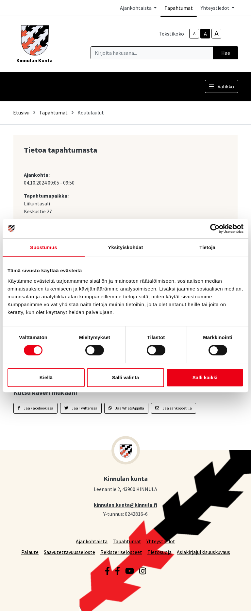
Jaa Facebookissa (35, 408)
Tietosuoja (159, 552)
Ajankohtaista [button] (136, 8)
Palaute (30, 552)
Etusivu (21, 112)
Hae (225, 53)
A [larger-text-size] (216, 33)
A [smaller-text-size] (194, 34)
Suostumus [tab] (43, 247)
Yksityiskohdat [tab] (125, 247)
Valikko (221, 86)
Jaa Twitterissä (80, 408)
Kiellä (46, 377)
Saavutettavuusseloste (69, 552)
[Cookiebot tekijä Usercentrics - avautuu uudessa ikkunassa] (214, 228)
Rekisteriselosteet (121, 552)
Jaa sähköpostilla (173, 408)
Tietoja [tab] (207, 247)
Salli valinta (125, 377)
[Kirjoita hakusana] (152, 52)
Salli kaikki (205, 377)
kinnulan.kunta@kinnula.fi (125, 504)
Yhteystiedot (160, 541)
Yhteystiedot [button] (215, 8)
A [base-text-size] (205, 33)
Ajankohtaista (92, 541)
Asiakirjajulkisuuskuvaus (203, 552)
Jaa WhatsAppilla (126, 408)
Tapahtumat (178, 8)
